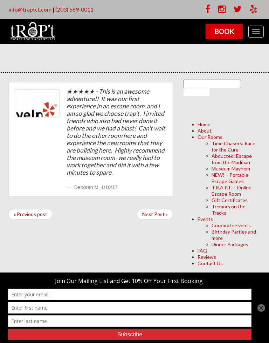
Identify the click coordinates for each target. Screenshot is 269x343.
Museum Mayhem (231, 169)
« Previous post (30, 214)
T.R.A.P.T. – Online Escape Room (231, 190)
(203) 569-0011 (74, 9)
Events (205, 219)
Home (204, 124)
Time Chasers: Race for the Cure (233, 146)
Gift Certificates (230, 200)
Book (224, 31)
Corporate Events (231, 225)
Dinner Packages (230, 244)
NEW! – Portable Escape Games (230, 178)
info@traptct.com (29, 9)
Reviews (207, 257)
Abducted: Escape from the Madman (232, 159)
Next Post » (155, 214)
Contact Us (210, 263)
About (205, 131)
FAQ (202, 251)
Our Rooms (210, 137)
